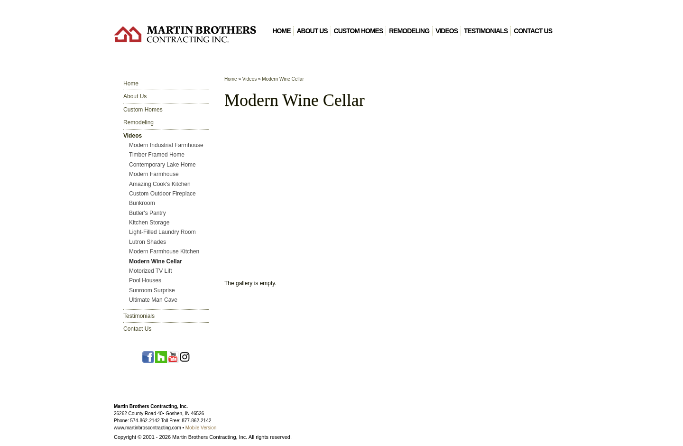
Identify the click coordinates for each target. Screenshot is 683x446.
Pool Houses (145, 280)
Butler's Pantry (147, 213)
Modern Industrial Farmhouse (166, 145)
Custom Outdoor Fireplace (162, 193)
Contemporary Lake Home (162, 164)
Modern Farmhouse (154, 174)
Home (281, 31)
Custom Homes (358, 31)
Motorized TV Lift (150, 271)
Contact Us (533, 31)
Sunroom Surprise (152, 290)
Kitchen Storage (149, 222)
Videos (446, 31)
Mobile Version (201, 427)
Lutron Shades (147, 242)
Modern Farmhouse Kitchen (164, 251)
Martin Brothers (185, 34)
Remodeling (409, 31)
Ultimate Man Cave (153, 300)
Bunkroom (142, 203)
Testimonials (486, 31)
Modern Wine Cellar (155, 261)
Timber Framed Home (157, 154)
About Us (311, 31)
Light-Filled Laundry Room (162, 232)
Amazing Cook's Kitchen (160, 184)
